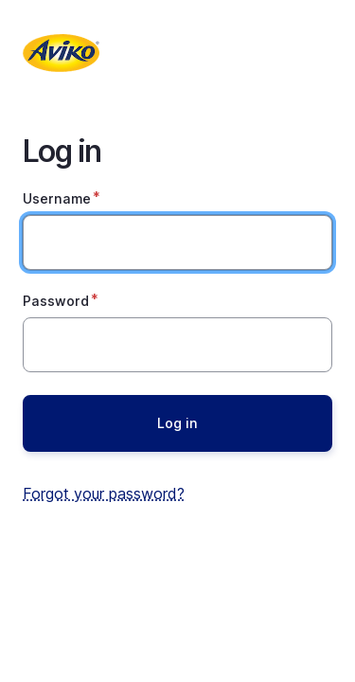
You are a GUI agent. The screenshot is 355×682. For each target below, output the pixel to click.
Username (57, 198)
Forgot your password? (104, 493)
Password (56, 301)
